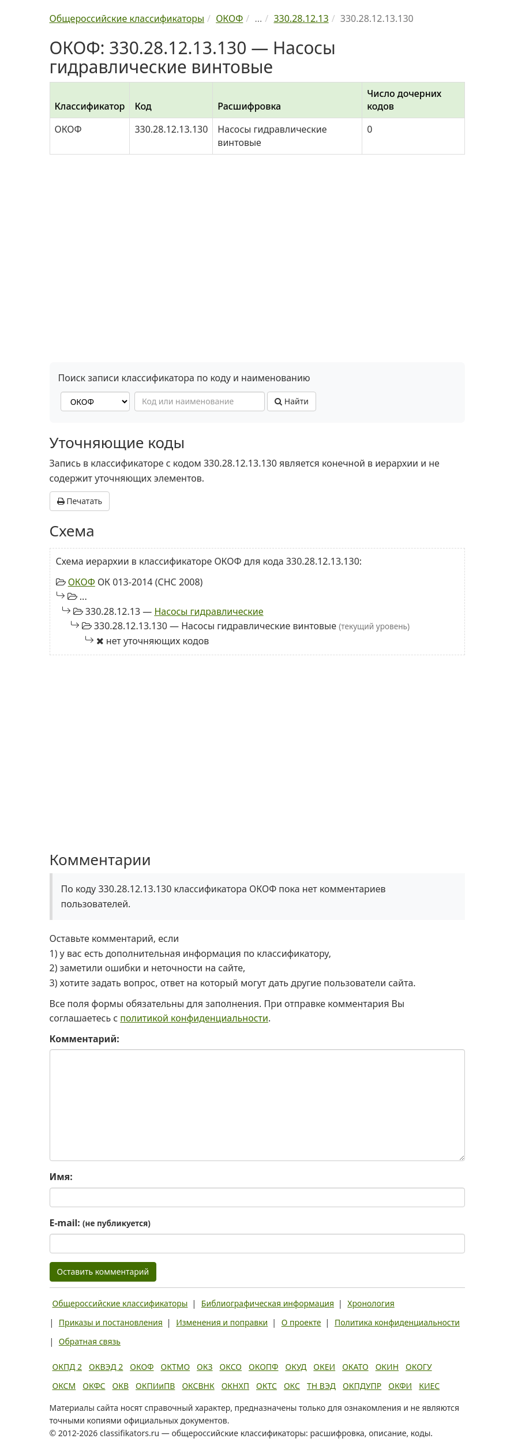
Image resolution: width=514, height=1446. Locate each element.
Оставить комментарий (103, 1271)
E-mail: (100, 1222)
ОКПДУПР (362, 1385)
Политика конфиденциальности (397, 1322)
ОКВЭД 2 (106, 1366)
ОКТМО (175, 1366)
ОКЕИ (324, 1366)
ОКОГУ (419, 1366)
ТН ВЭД (321, 1385)
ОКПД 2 (67, 1366)
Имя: (61, 1176)
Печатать (80, 500)
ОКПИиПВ (155, 1385)
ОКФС (93, 1385)
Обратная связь (90, 1341)
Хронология (370, 1303)
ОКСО (231, 1366)
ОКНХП (235, 1385)
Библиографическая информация (267, 1303)
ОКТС (266, 1385)
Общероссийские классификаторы (120, 1303)
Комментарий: (84, 1038)
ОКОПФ (263, 1366)
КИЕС (429, 1385)
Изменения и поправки (222, 1322)
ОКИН (387, 1366)
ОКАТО (355, 1366)
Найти (292, 401)
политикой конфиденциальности (194, 1018)
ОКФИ (400, 1385)
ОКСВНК (198, 1385)
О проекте (301, 1322)
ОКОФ (81, 582)
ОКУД (296, 1366)
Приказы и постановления (111, 1322)
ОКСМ (64, 1385)
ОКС (292, 1385)
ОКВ (120, 1385)
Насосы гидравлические (208, 611)
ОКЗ (204, 1366)
